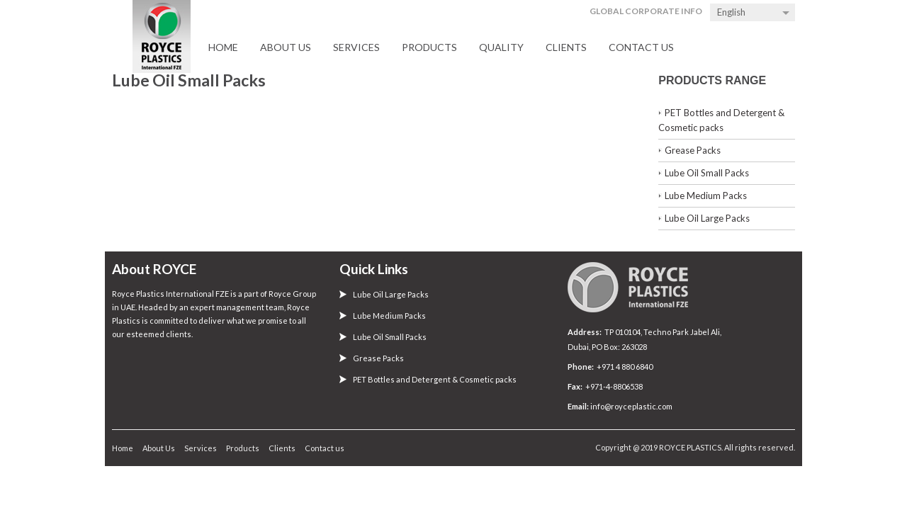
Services (356, 47)
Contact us (641, 47)
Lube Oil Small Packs (707, 172)
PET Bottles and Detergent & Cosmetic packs (435, 379)
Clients (566, 47)
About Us (285, 47)
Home (223, 47)
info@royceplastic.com (630, 406)
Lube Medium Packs (706, 195)
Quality (501, 47)
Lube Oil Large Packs (707, 218)
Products (429, 47)
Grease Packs (693, 150)
